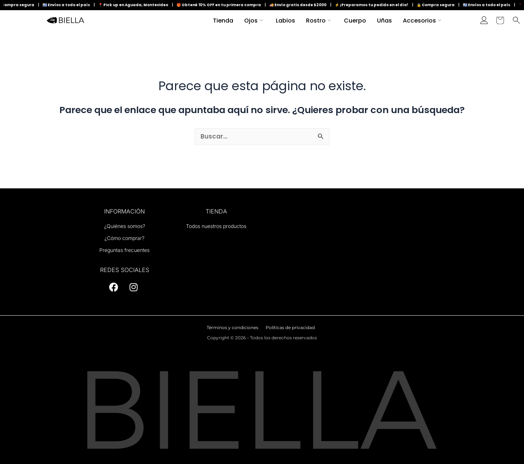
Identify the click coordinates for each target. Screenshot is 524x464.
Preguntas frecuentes (124, 250)
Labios (285, 20)
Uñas (384, 20)
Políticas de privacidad (290, 327)
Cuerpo (355, 20)
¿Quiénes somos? (124, 226)
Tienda (223, 20)
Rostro (318, 21)
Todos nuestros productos (216, 226)
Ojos (253, 21)
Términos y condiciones (232, 327)
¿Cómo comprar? (124, 238)
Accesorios (422, 21)
